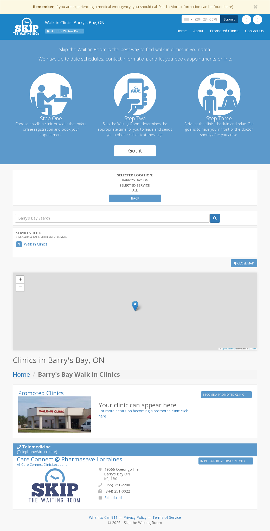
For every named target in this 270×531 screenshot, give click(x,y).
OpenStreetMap (229, 349)
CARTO (252, 349)
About (198, 30)
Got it (135, 150)
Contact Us (254, 30)
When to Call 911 (103, 517)
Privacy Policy (135, 517)
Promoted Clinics (224, 30)
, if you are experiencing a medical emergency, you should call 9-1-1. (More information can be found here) (133, 6)
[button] (135, 306)
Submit (229, 19)
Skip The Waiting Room (64, 31)
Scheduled (113, 497)
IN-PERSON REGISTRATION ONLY (223, 461)
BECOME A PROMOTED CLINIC (224, 394)
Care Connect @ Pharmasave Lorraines (69, 459)
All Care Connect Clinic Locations (42, 464)
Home (181, 30)
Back (135, 198)
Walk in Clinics (35, 244)
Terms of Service (166, 517)
